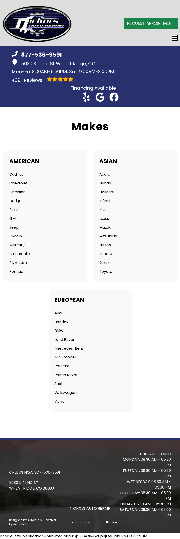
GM (12, 218)
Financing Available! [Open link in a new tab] (93, 88)
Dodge (15, 201)
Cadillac (16, 174)
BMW (59, 330)
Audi (58, 313)
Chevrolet (18, 183)
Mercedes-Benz (69, 348)
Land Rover (64, 339)
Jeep (14, 227)
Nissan (105, 245)
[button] (86, 97)
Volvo (59, 401)
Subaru (105, 253)
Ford (13, 209)
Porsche (62, 366)
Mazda (105, 227)
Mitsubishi (108, 236)
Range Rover (66, 375)
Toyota (105, 271)
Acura (104, 174)
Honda (105, 183)
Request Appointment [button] (150, 23)
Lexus (104, 218)
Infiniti (104, 201)
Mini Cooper (65, 357)
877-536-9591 (47, 472)
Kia (102, 209)
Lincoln (15, 236)
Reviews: (42, 79)
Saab (59, 383)
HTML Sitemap (113, 522)
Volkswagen (65, 392)
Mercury (17, 245)
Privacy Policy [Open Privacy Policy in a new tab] (80, 522)
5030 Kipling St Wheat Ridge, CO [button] (54, 63)
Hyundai (106, 192)
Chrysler (17, 192)
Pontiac (16, 271)
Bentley (61, 322)
